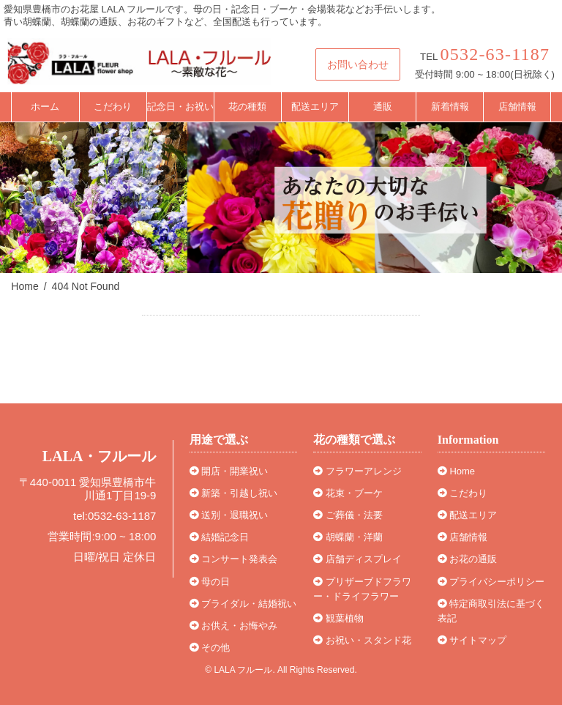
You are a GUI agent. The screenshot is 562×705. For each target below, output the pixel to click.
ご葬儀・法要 (348, 515)
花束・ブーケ (348, 493)
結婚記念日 (220, 536)
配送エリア (315, 106)
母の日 (210, 581)
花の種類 (247, 106)
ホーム (45, 106)
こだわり (113, 106)
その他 (210, 647)
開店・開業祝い (229, 471)
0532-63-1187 (495, 54)
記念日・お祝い (180, 106)
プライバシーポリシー (491, 581)
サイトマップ (472, 640)
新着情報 (450, 106)
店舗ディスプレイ (357, 558)
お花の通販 (468, 558)
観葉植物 (338, 618)
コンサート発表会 (234, 558)
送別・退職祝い (229, 515)
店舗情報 (517, 106)
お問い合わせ (358, 64)
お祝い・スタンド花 (362, 640)
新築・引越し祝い (234, 493)
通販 (382, 106)
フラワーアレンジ (357, 471)
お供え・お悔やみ (234, 625)
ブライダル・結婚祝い (243, 603)
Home (456, 471)
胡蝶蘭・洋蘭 (348, 536)
